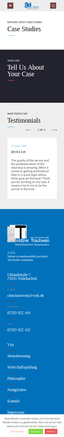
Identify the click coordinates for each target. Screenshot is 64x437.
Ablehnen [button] (51, 431)
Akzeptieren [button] (36, 431)
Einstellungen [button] (17, 431)
